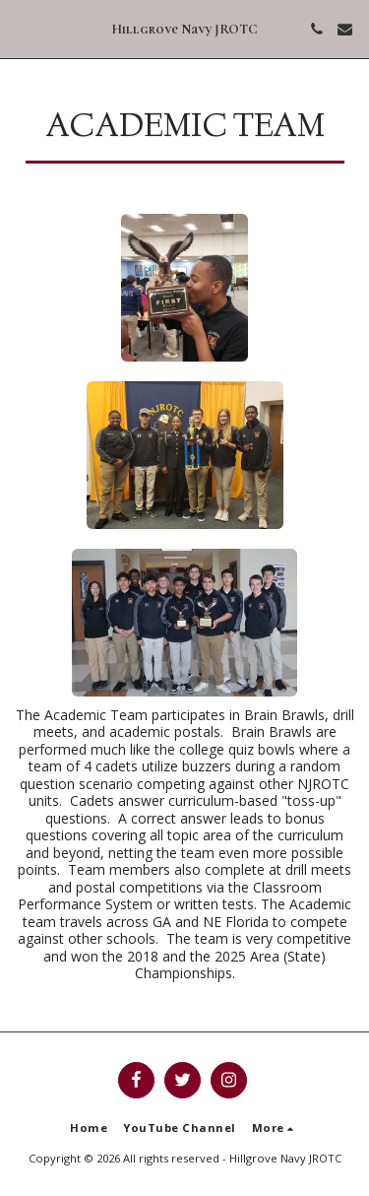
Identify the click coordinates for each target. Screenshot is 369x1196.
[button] (21, 28)
